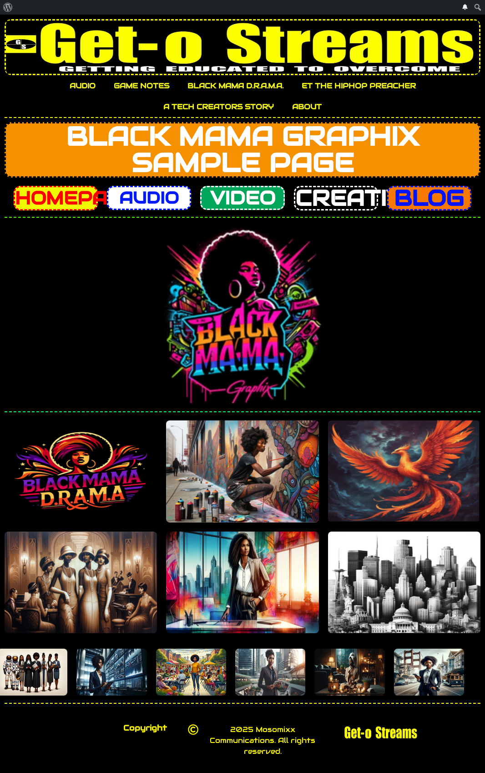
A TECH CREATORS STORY (218, 107)
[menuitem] (8, 7)
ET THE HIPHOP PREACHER (359, 86)
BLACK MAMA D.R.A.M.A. (235, 86)
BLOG (429, 198)
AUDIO (83, 86)
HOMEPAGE (75, 198)
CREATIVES (365, 198)
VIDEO (242, 198)
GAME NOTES (141, 86)
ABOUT (307, 107)
